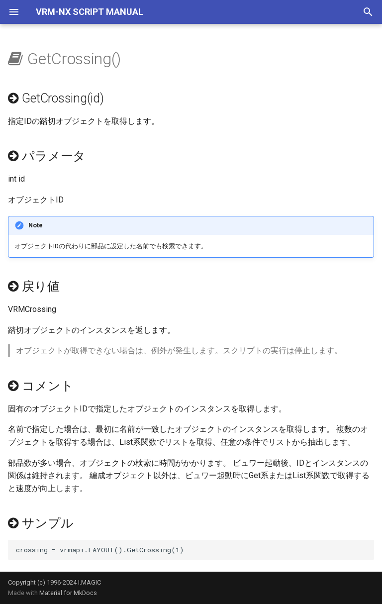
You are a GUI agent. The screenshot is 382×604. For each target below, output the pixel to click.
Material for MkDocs (68, 593)
